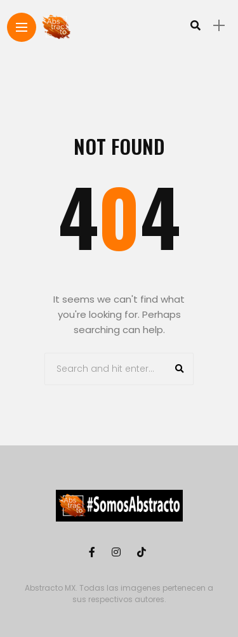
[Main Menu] (21, 27)
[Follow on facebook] (94, 552)
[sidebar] (219, 26)
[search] (195, 25)
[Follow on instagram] (118, 552)
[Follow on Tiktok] (143, 552)
